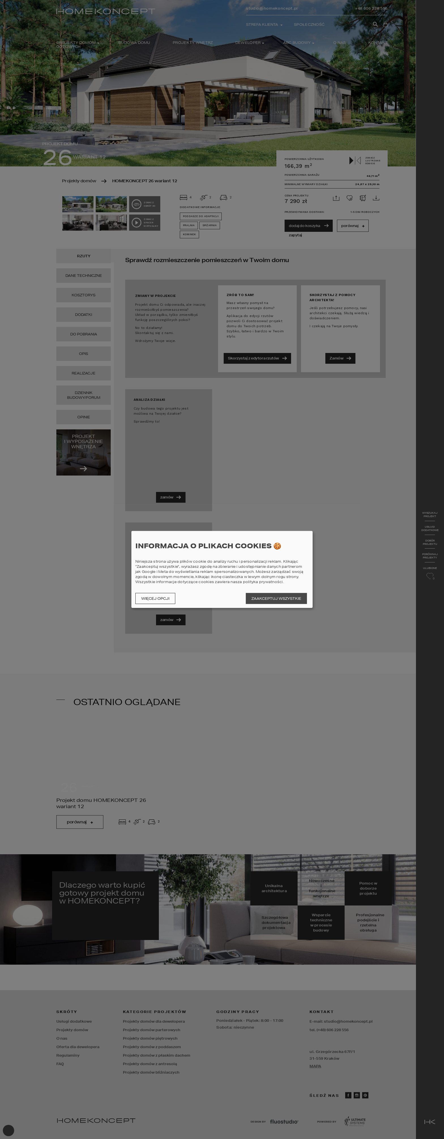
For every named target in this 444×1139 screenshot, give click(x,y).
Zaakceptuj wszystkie (276, 598)
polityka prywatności (263, 581)
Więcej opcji (155, 598)
